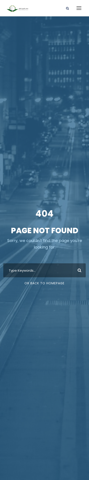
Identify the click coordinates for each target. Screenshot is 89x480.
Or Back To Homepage (44, 283)
